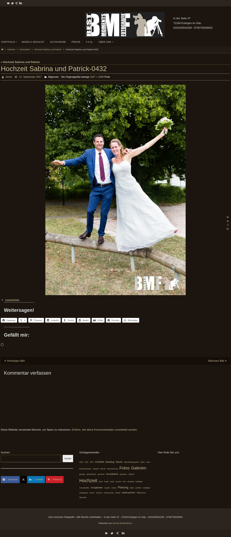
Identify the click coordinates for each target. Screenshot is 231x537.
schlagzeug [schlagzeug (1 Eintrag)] (83, 493)
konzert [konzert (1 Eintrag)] (118, 481)
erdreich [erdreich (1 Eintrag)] (96, 469)
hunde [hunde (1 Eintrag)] (106, 481)
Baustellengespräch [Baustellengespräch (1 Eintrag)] (131, 462)
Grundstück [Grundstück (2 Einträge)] (112, 474)
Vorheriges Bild (14, 360)
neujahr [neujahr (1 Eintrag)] (107, 488)
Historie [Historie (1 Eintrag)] (131, 474)
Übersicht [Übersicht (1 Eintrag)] (82, 497)
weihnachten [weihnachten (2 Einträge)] (128, 492)
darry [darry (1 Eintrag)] (148, 462)
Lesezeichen (12, 300)
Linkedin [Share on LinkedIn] (36, 479)
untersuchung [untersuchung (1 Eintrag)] (109, 493)
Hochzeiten (24, 49)
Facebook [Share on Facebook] (10, 479)
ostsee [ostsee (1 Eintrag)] (113, 488)
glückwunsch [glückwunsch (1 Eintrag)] (91, 474)
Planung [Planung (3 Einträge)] (123, 487)
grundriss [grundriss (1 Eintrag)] (101, 474)
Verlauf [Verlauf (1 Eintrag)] (117, 493)
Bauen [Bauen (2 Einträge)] (119, 461)
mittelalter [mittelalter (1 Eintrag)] (138, 481)
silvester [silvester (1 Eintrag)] (99, 493)
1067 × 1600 (97, 77)
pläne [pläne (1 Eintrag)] (132, 488)
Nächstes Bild (218, 360)
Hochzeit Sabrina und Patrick (47, 49)
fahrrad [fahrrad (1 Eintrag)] (103, 469)
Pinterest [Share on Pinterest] (55, 479)
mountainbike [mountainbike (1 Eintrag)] (84, 488)
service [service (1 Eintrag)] (92, 493)
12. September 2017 (30, 77)
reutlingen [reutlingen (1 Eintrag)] (146, 488)
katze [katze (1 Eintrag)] (112, 481)
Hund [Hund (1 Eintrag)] (101, 481)
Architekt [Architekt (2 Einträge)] (99, 461)
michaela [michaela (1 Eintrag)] (130, 481)
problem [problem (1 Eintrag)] (138, 488)
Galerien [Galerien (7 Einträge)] (138, 468)
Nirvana (116, 523)
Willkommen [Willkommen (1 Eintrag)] (141, 493)
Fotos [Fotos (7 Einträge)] (124, 468)
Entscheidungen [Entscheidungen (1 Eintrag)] (85, 469)
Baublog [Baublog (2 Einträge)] (110, 461)
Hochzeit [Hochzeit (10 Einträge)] (88, 480)
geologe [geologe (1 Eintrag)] (82, 474)
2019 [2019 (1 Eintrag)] (92, 462)
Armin (9, 77)
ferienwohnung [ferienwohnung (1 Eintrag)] (112, 469)
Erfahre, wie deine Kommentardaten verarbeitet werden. (105, 429)
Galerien (11, 49)
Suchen (5, 452)
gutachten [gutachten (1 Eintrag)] (123, 474)
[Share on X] (23, 479)
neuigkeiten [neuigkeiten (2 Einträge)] (97, 487)
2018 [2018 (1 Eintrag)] (86, 462)
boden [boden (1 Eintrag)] (142, 462)
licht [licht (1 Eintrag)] (124, 481)
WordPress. (127, 523)
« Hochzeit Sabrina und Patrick (20, 62)
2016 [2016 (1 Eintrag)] (81, 462)
